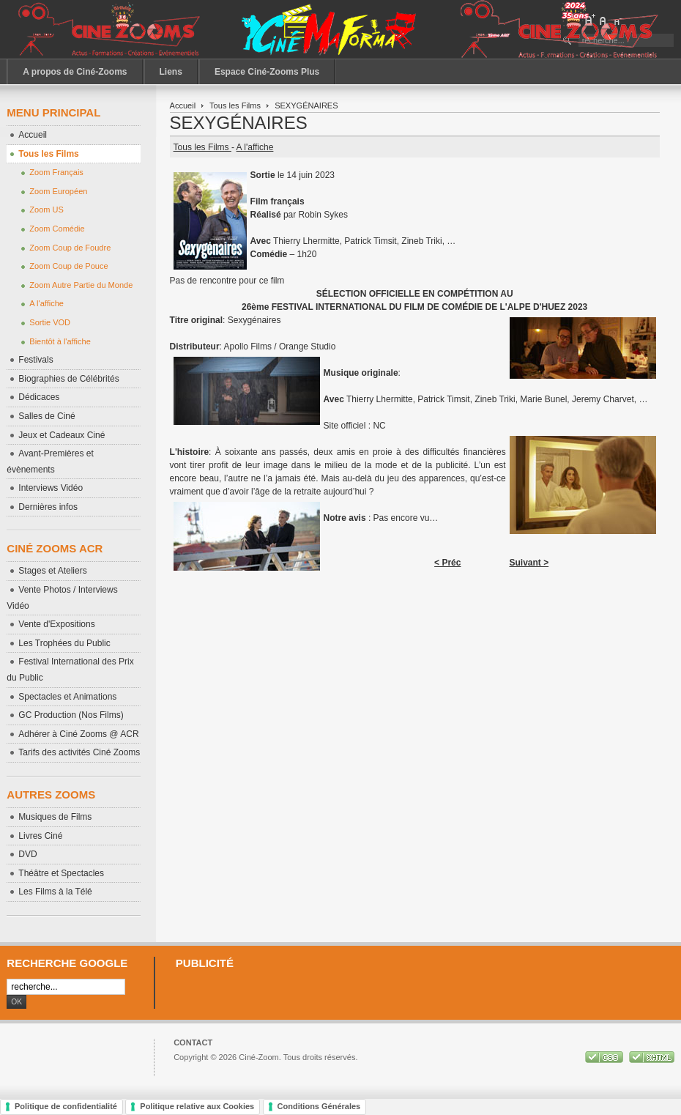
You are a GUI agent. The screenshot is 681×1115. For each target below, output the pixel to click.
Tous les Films (235, 105)
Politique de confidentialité (66, 1106)
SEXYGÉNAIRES (239, 123)
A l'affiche (255, 147)
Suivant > (528, 563)
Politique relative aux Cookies (197, 1106)
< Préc (447, 563)
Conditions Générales (319, 1106)
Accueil (183, 105)
